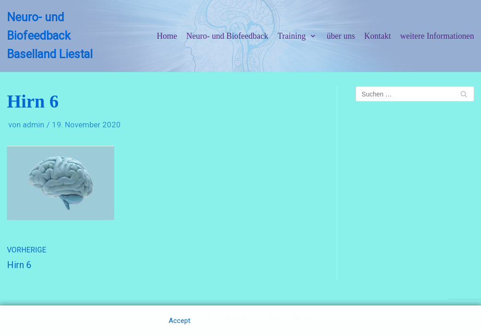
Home (167, 36)
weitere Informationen (437, 36)
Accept (179, 321)
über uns (341, 36)
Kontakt (377, 36)
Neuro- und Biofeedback (227, 36)
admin (33, 124)
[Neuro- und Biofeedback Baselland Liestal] (60, 36)
